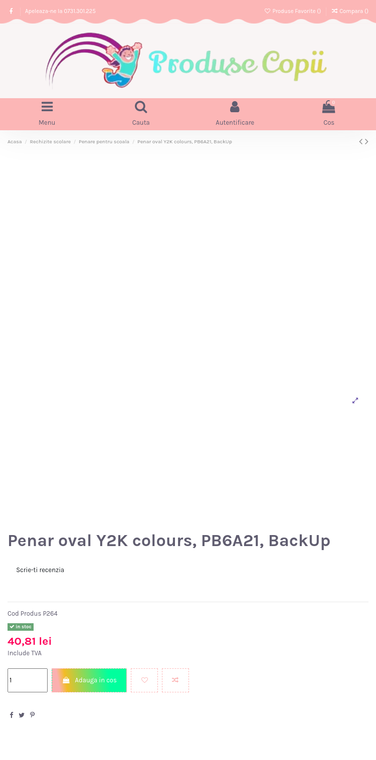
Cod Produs (24, 613)
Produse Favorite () (293, 11)
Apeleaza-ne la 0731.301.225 (60, 11)
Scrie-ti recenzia (40, 570)
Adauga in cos (89, 680)
